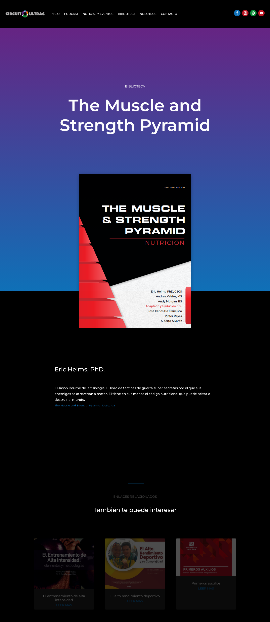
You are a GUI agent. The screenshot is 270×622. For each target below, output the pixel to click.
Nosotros (148, 14)
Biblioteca (126, 14)
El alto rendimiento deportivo (135, 596)
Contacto (169, 14)
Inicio (55, 14)
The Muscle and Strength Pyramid (77, 405)
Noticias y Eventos (98, 14)
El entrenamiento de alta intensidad (66, 598)
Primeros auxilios (204, 584)
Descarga (108, 405)
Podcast (71, 14)
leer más (66, 605)
